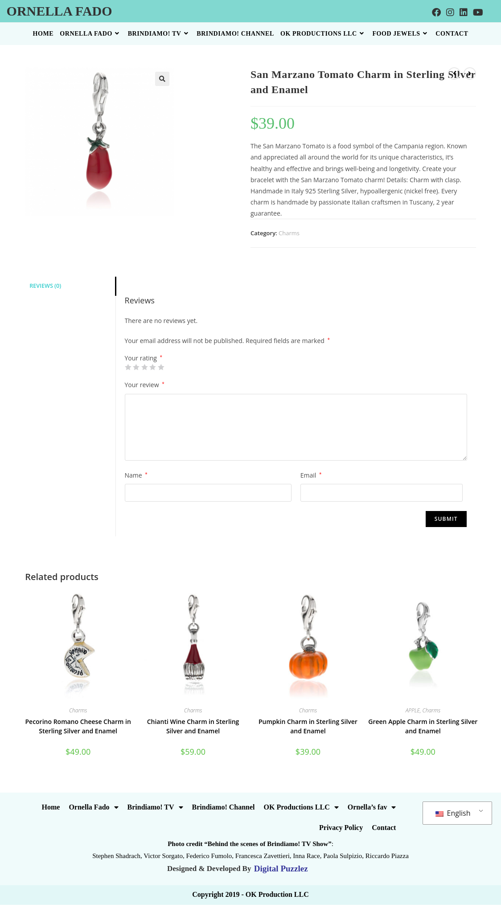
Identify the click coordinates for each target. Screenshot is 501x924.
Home (51, 807)
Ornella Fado (59, 11)
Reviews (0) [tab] (45, 286)
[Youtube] (478, 12)
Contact (384, 827)
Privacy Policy (341, 827)
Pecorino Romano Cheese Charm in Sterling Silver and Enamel (78, 726)
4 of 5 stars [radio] (152, 367)
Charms (289, 233)
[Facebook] (436, 12)
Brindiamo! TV (155, 807)
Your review (144, 384)
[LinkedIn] (464, 12)
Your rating (144, 358)
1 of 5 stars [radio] (128, 367)
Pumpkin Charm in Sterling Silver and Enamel (308, 726)
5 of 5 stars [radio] (161, 367)
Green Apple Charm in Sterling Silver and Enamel (422, 726)
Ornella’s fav (372, 807)
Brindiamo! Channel (223, 807)
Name (136, 475)
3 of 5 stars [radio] (144, 367)
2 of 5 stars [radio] (136, 367)
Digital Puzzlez (280, 868)
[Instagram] (450, 12)
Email (311, 475)
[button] (162, 79)
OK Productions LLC (301, 807)
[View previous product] (454, 73)
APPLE (413, 710)
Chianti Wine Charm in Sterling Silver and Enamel (193, 726)
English (452, 813)
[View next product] (470, 73)
